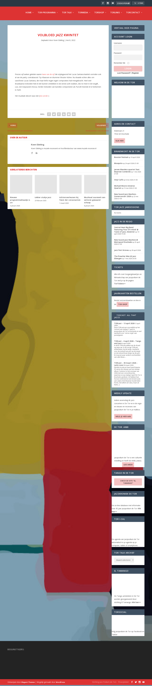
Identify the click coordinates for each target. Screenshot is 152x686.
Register (135, 75)
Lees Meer (128, 466)
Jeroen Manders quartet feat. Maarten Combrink (127, 172)
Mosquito (118, 165)
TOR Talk (67, 14)
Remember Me (119, 65)
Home (28, 14)
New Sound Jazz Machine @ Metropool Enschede (126, 242)
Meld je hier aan (123, 418)
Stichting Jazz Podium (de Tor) (104, 684)
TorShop (99, 14)
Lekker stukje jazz (43, 199)
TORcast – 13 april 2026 (124, 325)
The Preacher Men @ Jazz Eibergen (125, 259)
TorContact (133, 14)
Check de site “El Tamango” (128, 483)
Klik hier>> (136, 604)
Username (118, 45)
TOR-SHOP (122, 306)
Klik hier (120, 142)
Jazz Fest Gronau (121, 252)
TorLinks (115, 14)
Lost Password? (123, 75)
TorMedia (83, 14)
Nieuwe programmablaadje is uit (20, 201)
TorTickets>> (120, 285)
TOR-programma (47, 14)
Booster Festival (121, 159)
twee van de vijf (48, 76)
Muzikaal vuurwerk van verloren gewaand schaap (94, 201)
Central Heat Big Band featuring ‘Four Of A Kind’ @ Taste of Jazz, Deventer (126, 231)
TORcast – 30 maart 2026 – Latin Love (126, 365)
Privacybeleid (123, 684)
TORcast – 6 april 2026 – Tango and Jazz (127, 344)
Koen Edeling (59, 42)
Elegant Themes (28, 684)
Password (117, 55)
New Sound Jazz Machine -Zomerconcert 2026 (125, 197)
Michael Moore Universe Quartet (124, 188)
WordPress (60, 684)
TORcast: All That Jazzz (125, 318)
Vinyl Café (118, 181)
